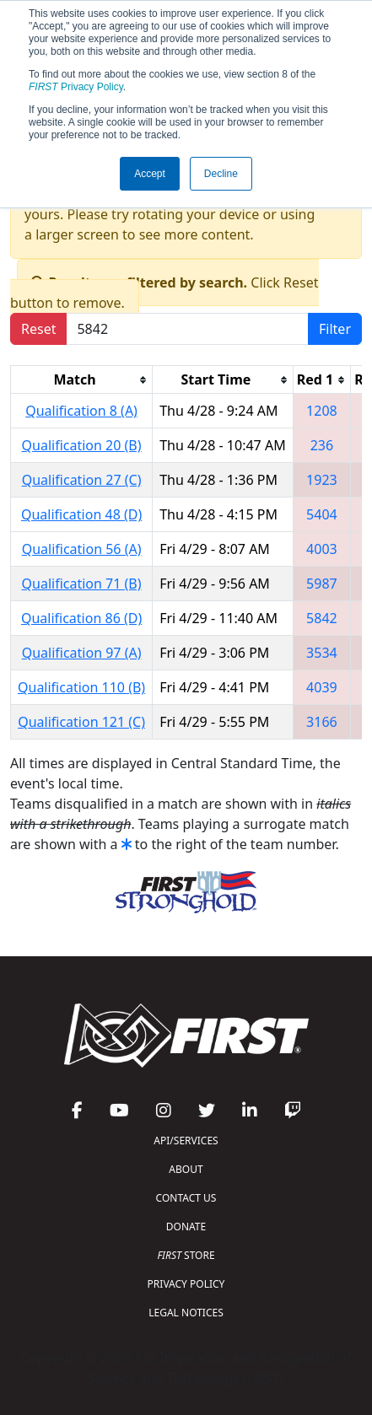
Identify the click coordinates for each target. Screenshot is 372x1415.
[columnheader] (82, 380)
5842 (321, 618)
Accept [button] (149, 174)
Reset (38, 329)
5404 (321, 514)
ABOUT (185, 1169)
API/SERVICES (186, 1140)
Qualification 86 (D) (81, 618)
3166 (321, 722)
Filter (335, 329)
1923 (321, 480)
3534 (321, 652)
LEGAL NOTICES (186, 1312)
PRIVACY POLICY (186, 1284)
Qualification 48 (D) (81, 514)
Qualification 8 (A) (81, 410)
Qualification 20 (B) (82, 445)
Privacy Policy (76, 87)
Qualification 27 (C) (82, 480)
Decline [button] (221, 174)
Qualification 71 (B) (82, 583)
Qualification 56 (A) (82, 549)
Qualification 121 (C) (81, 722)
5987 (321, 583)
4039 (321, 687)
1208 (321, 410)
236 (321, 445)
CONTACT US (186, 1198)
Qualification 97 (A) (82, 652)
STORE (185, 1255)
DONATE (186, 1226)
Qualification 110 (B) (81, 687)
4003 (321, 549)
